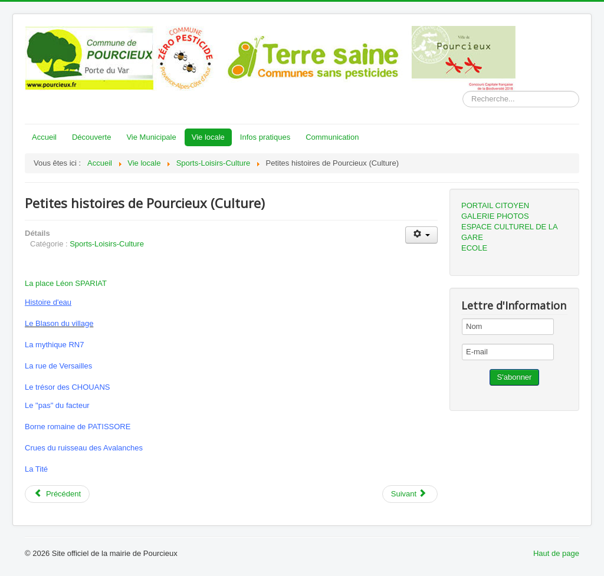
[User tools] (421, 234)
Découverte (91, 137)
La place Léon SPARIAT (66, 283)
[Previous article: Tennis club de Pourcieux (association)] (57, 494)
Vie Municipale (151, 137)
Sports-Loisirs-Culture (107, 243)
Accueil (44, 137)
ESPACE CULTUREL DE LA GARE (509, 232)
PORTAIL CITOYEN (495, 205)
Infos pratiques (265, 137)
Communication (332, 137)
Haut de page (556, 553)
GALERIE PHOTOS (495, 216)
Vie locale (208, 137)
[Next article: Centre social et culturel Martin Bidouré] (410, 494)
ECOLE (474, 247)
